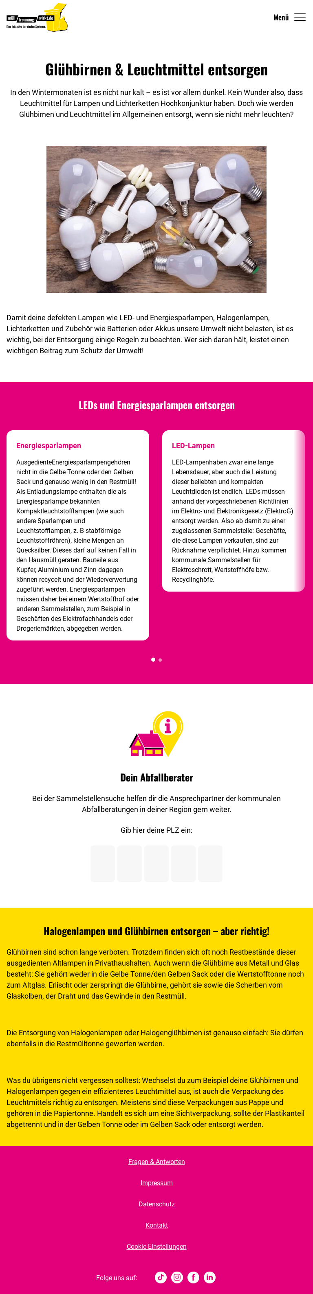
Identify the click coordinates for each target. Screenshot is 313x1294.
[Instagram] (177, 1278)
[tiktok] (161, 1278)
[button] (153, 660)
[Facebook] (193, 1278)
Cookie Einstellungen (157, 1246)
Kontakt (156, 1225)
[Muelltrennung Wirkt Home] (37, 17)
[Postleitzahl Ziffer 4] (183, 863)
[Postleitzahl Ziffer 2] (129, 863)
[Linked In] (210, 1278)
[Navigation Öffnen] (290, 17)
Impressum (157, 1183)
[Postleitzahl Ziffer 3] (156, 863)
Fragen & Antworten (156, 1162)
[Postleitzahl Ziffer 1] (102, 863)
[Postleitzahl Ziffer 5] (210, 863)
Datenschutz (157, 1204)
